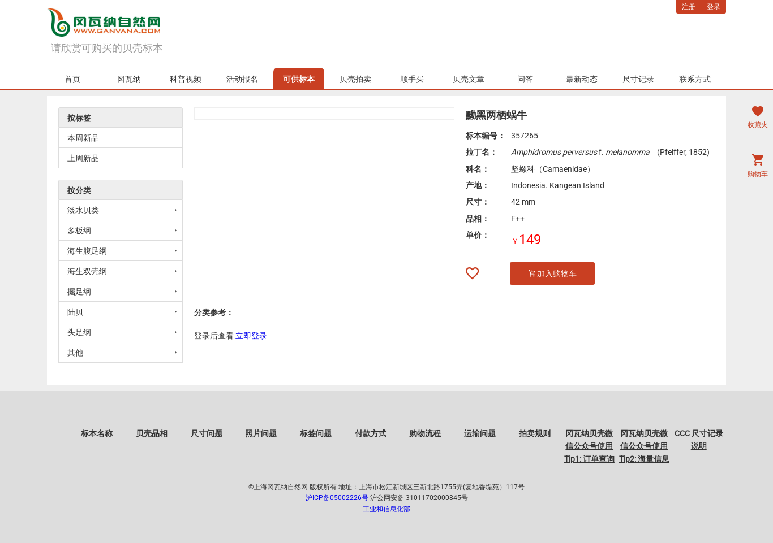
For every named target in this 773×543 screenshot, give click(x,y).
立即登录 (251, 335)
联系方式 (695, 79)
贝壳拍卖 (355, 79)
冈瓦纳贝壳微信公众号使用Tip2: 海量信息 (644, 446)
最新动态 (582, 79)
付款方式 (370, 433)
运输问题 (480, 433)
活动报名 (242, 79)
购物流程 (425, 433)
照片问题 (261, 433)
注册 (688, 7)
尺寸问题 (206, 433)
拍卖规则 (535, 433)
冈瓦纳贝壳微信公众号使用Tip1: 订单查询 (589, 446)
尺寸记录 (638, 79)
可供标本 (299, 79)
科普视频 (185, 79)
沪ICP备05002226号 (337, 498)
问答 (525, 79)
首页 (72, 79)
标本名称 (97, 433)
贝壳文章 (468, 79)
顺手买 (412, 79)
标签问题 (316, 433)
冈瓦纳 (129, 79)
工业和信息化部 (386, 509)
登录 (713, 7)
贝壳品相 (152, 433)
